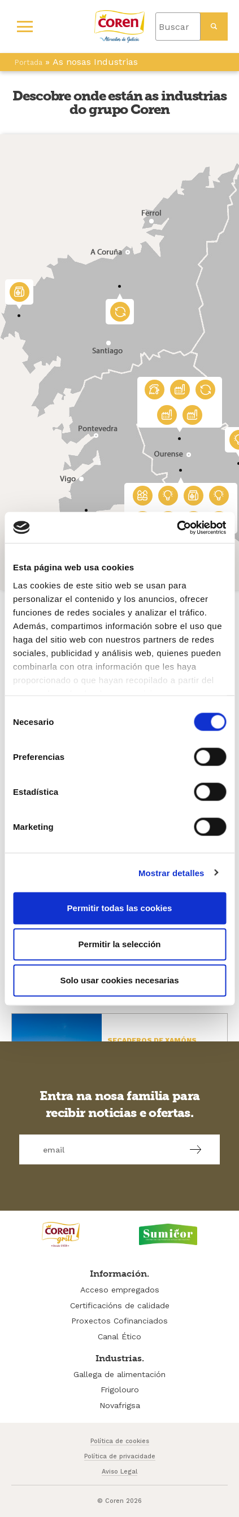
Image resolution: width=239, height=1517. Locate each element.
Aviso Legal (119, 1471)
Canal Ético (119, 1336)
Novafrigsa (119, 1405)
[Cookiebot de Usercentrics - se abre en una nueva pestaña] (176, 527)
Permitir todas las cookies (119, 908)
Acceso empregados (119, 1289)
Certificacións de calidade (120, 1305)
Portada (28, 62)
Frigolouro (120, 1389)
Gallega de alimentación (119, 1374)
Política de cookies (119, 1441)
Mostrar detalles (171, 872)
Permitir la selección (120, 944)
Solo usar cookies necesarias (119, 980)
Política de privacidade (119, 1456)
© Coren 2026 (119, 1501)
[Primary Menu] (25, 26)
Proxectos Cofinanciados (119, 1320)
